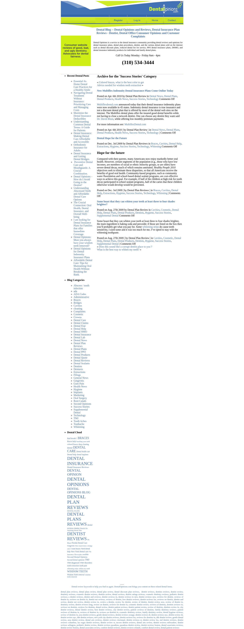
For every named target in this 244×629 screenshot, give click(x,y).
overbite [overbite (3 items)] (86, 554)
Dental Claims (81, 323)
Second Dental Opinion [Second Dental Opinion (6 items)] (77, 557)
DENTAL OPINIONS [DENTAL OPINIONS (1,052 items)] (78, 482)
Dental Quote (80, 357)
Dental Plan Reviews (80, 344)
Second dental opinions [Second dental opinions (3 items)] (76, 560)
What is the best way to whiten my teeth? (118, 249)
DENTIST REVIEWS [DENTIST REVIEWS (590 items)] (77, 536)
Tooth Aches (80, 421)
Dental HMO (80, 331)
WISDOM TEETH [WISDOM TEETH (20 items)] (77, 571)
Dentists (78, 366)
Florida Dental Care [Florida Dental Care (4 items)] (79, 543)
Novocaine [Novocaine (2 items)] (78, 554)
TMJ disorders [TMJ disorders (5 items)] (86, 563)
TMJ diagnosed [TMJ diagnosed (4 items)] (73, 563)
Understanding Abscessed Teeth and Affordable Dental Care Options (82, 194)
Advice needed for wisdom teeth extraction (119, 85)
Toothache (79, 424)
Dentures (78, 369)
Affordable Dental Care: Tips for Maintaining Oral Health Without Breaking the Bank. (83, 267)
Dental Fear (80, 326)
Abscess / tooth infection (81, 287)
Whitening (79, 427)
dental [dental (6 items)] (70, 448)
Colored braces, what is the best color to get (121, 82)
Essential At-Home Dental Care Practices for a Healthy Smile (83, 85)
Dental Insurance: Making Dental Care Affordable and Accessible (83, 137)
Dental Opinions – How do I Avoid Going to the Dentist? (83, 180)
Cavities (78, 305)
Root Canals (80, 401)
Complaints (80, 311)
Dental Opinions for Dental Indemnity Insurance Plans (82, 253)
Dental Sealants (82, 363)
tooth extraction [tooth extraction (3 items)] (73, 566)
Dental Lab (79, 337)
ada (75, 291)
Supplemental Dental (108, 215)
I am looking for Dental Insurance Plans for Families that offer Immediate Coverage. (83, 227)
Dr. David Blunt (105, 119)
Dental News (80, 340)
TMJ (76, 418)
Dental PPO (80, 351)
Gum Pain (79, 383)
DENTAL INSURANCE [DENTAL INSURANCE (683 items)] (80, 461)
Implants (78, 392)
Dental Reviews (82, 360)
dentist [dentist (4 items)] (77, 528)
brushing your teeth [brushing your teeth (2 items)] (83, 441)
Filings (77, 375)
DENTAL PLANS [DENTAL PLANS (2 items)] (73, 511)
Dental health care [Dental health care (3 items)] (83, 451)
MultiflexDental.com (135, 124)
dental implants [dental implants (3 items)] (82, 455)
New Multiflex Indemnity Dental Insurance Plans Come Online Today (135, 90)
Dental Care (80, 320)
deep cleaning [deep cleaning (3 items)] (83, 444)
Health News (80, 386)
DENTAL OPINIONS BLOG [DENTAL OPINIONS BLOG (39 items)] (78, 490)
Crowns (78, 317)
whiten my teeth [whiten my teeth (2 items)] (84, 569)
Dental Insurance (82, 334)
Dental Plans (80, 349)
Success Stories (82, 406)
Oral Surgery (80, 398)
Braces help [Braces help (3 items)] (71, 441)
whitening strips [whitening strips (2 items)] (72, 569)
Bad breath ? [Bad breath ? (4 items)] (72, 438)
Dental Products (82, 354)
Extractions (79, 372)
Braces (77, 300)
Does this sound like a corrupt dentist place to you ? (125, 246)
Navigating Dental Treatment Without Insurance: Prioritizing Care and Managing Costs (83, 101)
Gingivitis (79, 380)
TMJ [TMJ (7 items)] (87, 560)
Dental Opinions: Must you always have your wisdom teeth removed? (83, 241)
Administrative (81, 297)
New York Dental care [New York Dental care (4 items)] (79, 551)
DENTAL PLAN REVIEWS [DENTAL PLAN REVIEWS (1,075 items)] (77, 502)
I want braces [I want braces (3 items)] (75, 549)
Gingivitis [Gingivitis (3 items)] (71, 546)
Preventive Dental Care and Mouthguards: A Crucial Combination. (83, 168)
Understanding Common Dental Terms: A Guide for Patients (82, 126)
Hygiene (78, 389)
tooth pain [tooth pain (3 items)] (83, 566)
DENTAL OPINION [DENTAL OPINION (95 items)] (74, 472)
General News (81, 377)
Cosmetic (78, 314)
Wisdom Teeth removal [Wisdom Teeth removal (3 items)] (75, 575)
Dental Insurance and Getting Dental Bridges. (82, 156)
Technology (80, 415)
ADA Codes (80, 294)
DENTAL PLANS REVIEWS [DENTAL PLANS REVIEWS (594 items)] (77, 519)
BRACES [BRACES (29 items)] (83, 438)
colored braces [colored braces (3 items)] (72, 444)
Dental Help (80, 328)
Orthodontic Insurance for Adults (80, 147)
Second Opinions (82, 403)
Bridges (78, 302)
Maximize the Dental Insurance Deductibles (82, 116)
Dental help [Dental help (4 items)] (71, 454)
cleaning (78, 308)
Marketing (79, 395)
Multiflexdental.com (107, 104)
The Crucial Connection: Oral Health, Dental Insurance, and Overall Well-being (83, 209)
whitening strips (150, 226)
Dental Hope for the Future (112, 138)
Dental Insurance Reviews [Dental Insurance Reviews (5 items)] (78, 467)
